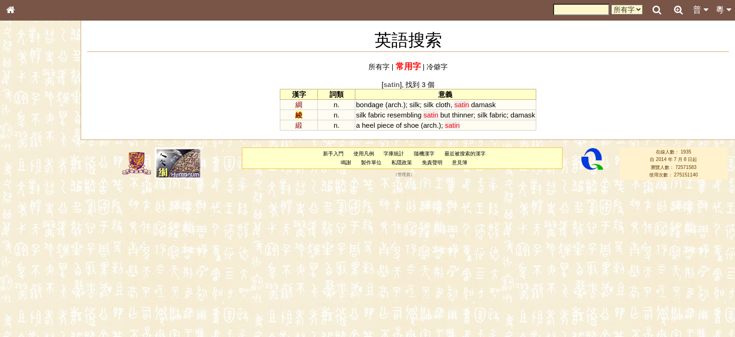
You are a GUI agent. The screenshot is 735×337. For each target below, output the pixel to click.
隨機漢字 (424, 153)
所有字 (379, 67)
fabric (376, 115)
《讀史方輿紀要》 (34, 296)
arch (394, 105)
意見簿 (459, 162)
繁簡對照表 (26, 313)
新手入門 (333, 153)
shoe (411, 125)
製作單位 (371, 162)
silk (415, 105)
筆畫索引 (23, 133)
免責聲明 (432, 162)
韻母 (32, 246)
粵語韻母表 (26, 201)
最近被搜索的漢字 (465, 153)
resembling (404, 115)
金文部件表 (26, 150)
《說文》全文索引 (34, 288)
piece (385, 125)
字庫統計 (393, 153)
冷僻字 (437, 67)
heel (368, 125)
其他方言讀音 (28, 263)
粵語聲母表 (26, 192)
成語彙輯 (23, 304)
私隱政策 (401, 162)
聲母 (18, 246)
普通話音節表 (28, 254)
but (445, 115)
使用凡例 (363, 153)
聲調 (44, 246)
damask (483, 105)
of (398, 125)
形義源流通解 (28, 159)
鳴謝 (346, 162)
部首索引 (23, 125)
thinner (462, 115)
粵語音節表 (26, 183)
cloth (442, 105)
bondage (369, 105)
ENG (41, 103)
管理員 (404, 175)
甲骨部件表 (26, 142)
